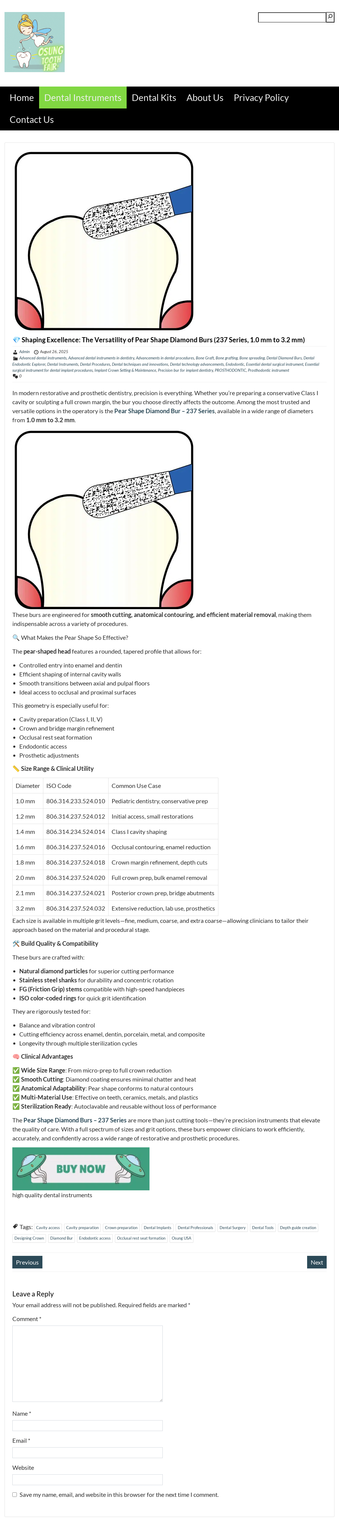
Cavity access (48, 1227)
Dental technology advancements (197, 364)
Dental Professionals (195, 1227)
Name (21, 1413)
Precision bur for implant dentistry (185, 370)
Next (317, 1262)
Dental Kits (154, 97)
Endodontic (235, 364)
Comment (27, 1318)
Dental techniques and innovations (140, 364)
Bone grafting (227, 358)
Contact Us (32, 119)
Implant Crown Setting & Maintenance (125, 370)
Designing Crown (29, 1238)
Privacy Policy (261, 97)
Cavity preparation (82, 1227)
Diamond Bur (61, 1238)
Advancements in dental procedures (165, 358)
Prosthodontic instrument (268, 370)
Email (21, 1440)
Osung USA (181, 1238)
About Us (204, 97)
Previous (27, 1262)
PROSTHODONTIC (230, 370)
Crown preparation (121, 1227)
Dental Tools (263, 1227)
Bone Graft (205, 358)
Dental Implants (157, 1227)
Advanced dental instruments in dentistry (101, 358)
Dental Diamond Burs (284, 358)
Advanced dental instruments (42, 358)
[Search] (330, 17)
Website (23, 1467)
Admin (24, 351)
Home (22, 97)
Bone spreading (252, 358)
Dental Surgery (233, 1227)
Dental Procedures (95, 364)
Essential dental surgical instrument (274, 364)
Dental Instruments (83, 97)
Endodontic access (95, 1238)
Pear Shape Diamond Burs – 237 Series (75, 1120)
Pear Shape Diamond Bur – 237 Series (164, 410)
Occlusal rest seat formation (141, 1238)
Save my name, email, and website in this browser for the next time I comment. (119, 1494)
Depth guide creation (298, 1227)
